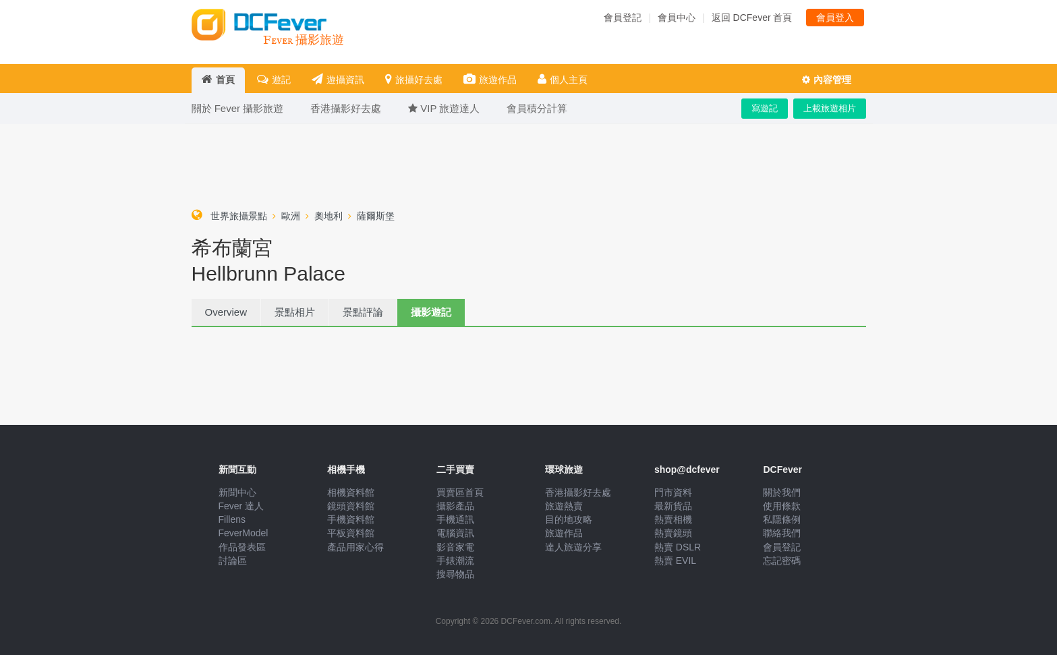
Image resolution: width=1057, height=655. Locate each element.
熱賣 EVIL (675, 560)
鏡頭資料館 (350, 506)
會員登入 (835, 17)
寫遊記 (764, 108)
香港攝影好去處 (578, 492)
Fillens (232, 519)
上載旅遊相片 (829, 108)
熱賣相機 (673, 519)
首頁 (218, 79)
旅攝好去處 (413, 79)
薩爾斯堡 (376, 215)
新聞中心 (237, 492)
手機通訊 (455, 519)
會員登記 (622, 17)
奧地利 (328, 215)
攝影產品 (455, 506)
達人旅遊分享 (573, 547)
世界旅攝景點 (238, 215)
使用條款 (782, 506)
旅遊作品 (490, 79)
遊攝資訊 (338, 79)
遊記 (274, 79)
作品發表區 (242, 547)
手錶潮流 (455, 560)
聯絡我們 (782, 533)
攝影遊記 (431, 312)
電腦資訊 (455, 533)
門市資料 (673, 492)
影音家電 (455, 547)
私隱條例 (782, 519)
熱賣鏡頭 (673, 533)
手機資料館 (350, 519)
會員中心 (676, 17)
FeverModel (243, 533)
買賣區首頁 (460, 492)
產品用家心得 (355, 547)
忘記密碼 (782, 560)
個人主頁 (563, 79)
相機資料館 (350, 492)
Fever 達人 (241, 506)
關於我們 (782, 492)
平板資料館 (350, 533)
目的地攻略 (568, 519)
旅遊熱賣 (564, 506)
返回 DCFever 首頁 (752, 17)
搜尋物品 (455, 574)
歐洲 (290, 215)
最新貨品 (673, 506)
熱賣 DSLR (677, 547)
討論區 (233, 560)
